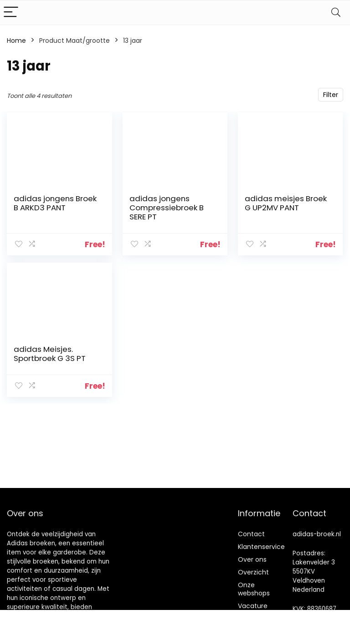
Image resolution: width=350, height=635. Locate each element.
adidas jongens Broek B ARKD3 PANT (55, 203)
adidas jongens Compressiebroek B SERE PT (166, 207)
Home (16, 40)
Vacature (253, 605)
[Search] (336, 12)
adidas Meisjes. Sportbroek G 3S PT (50, 354)
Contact (251, 533)
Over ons (252, 559)
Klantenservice (261, 546)
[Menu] (11, 12)
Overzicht (253, 572)
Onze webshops (254, 589)
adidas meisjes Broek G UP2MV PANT (286, 203)
